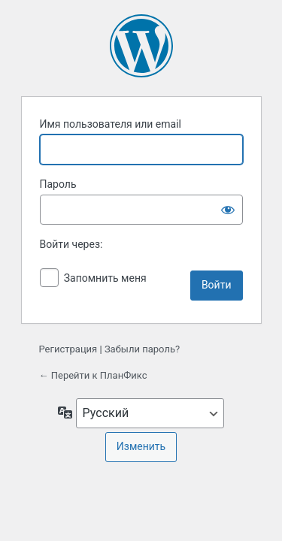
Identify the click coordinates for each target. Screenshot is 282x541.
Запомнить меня (105, 278)
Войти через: (71, 244)
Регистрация (68, 349)
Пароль (58, 184)
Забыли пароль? (142, 349)
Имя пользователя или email (111, 124)
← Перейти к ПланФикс (93, 375)
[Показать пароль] (228, 210)
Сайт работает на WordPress (141, 45)
